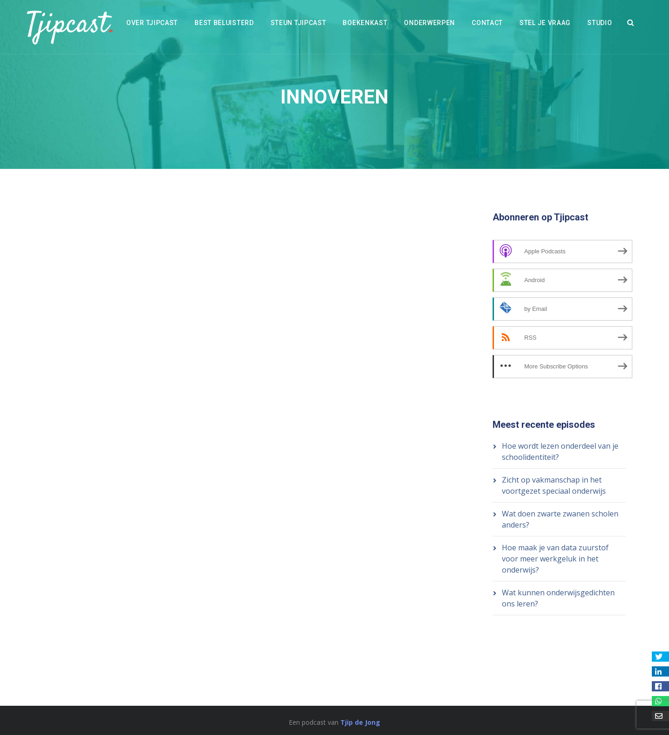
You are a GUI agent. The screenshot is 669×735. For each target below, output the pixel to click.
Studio (599, 22)
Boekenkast (365, 22)
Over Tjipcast (152, 22)
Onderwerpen (429, 22)
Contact (487, 22)
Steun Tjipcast (298, 22)
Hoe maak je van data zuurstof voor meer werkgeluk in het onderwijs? (555, 558)
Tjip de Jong (360, 722)
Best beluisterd (224, 22)
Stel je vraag (545, 22)
